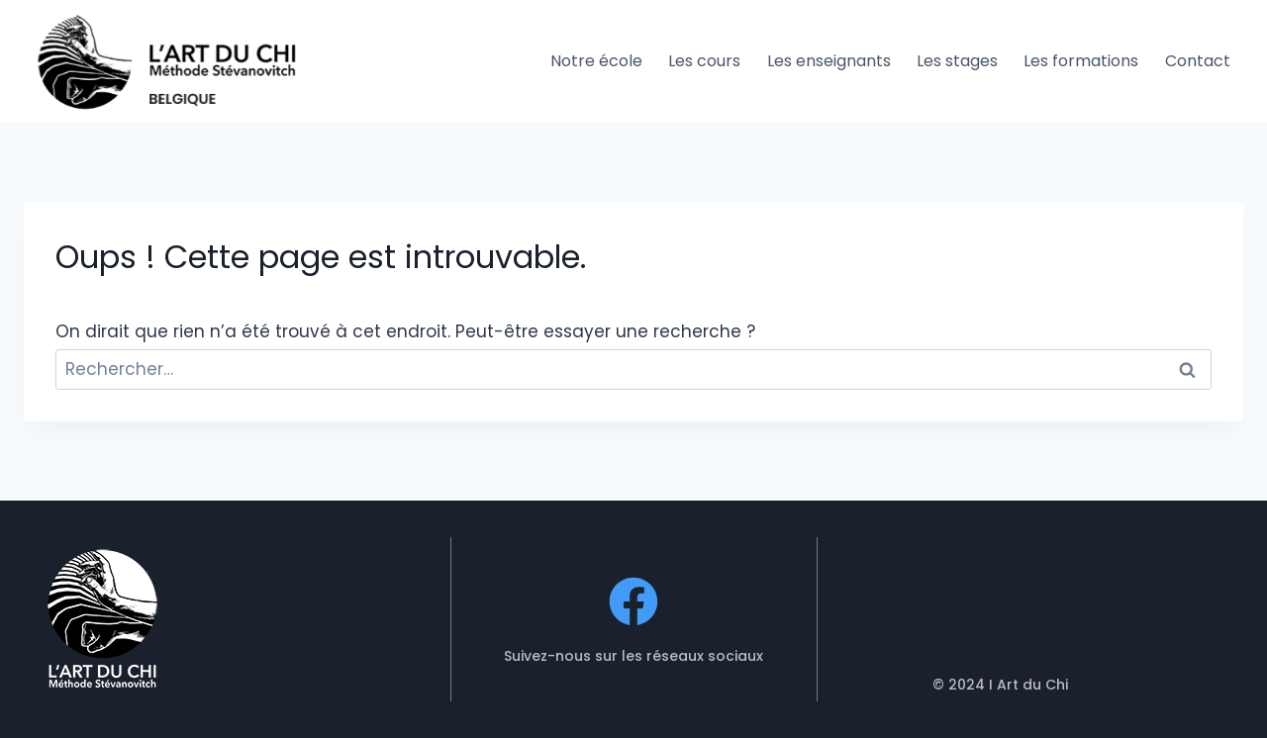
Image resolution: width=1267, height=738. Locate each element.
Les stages (957, 60)
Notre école (596, 60)
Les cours (704, 60)
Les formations (1080, 60)
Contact (1197, 60)
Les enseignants (829, 60)
